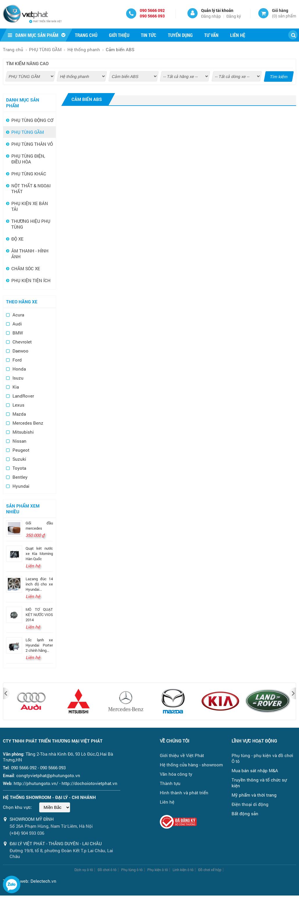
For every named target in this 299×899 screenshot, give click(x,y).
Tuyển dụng (180, 35)
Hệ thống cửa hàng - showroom (191, 765)
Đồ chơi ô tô (107, 869)
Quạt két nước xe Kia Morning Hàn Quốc (39, 553)
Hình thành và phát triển (184, 792)
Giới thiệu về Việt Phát (182, 755)
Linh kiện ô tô (183, 869)
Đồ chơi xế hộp (209, 869)
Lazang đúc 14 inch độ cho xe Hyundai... (39, 584)
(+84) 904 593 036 (27, 833)
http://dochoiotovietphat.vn (89, 783)
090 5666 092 (152, 10)
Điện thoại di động (250, 804)
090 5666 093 (152, 16)
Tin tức (148, 35)
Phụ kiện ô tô (157, 869)
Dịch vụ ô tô (83, 869)
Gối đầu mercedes (39, 525)
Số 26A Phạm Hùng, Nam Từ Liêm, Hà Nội (51, 826)
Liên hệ (237, 35)
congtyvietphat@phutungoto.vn (48, 775)
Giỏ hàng (280, 10)
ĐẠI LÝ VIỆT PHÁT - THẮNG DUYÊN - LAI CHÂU (56, 843)
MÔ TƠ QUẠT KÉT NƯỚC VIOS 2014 (39, 614)
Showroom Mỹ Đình (32, 819)
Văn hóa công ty (176, 774)
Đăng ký (233, 16)
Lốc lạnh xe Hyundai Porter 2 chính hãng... (39, 645)
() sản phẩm (284, 16)
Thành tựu (170, 783)
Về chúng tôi (174, 741)
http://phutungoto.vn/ (36, 783)
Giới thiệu (119, 35)
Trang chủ (86, 35)
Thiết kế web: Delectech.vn (29, 881)
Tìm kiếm (279, 76)
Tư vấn (211, 35)
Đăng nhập (211, 16)
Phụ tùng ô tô (132, 869)
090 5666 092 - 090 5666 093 (38, 767)
